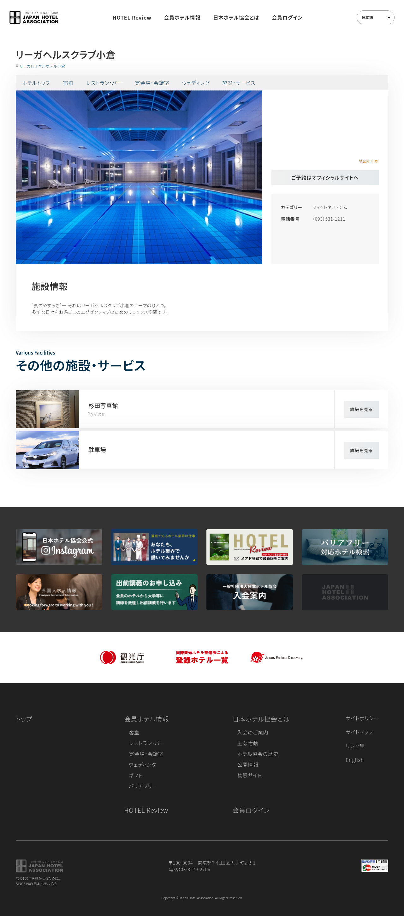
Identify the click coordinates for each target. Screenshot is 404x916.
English (355, 759)
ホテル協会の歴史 (258, 753)
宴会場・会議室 (152, 83)
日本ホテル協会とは (236, 17)
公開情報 (247, 764)
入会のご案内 (252, 732)
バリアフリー (143, 786)
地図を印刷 (369, 161)
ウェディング (196, 83)
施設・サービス (239, 83)
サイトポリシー (362, 718)
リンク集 (355, 746)
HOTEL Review (132, 17)
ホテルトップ (36, 83)
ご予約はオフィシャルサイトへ (325, 177)
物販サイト (249, 775)
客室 (134, 732)
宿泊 (68, 83)
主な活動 (247, 743)
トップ (24, 718)
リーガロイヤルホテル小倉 (42, 66)
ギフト (135, 775)
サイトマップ (359, 732)
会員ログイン (287, 17)
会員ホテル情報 (182, 17)
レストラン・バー (104, 83)
